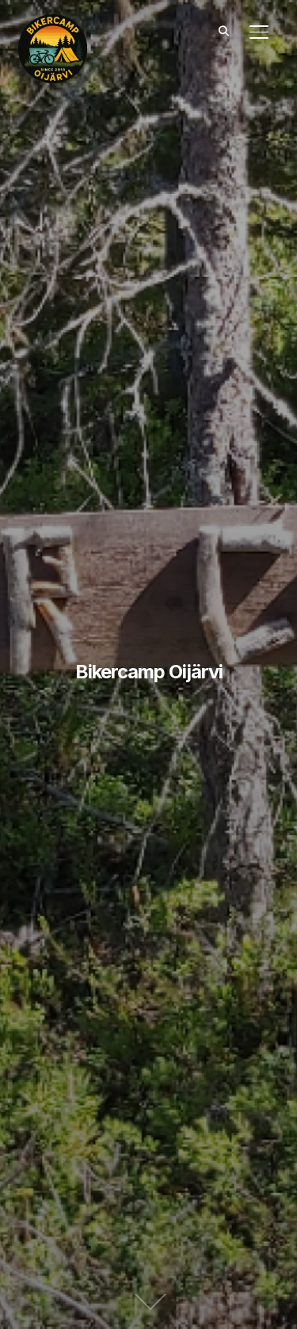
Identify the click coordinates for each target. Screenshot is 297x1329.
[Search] (224, 30)
